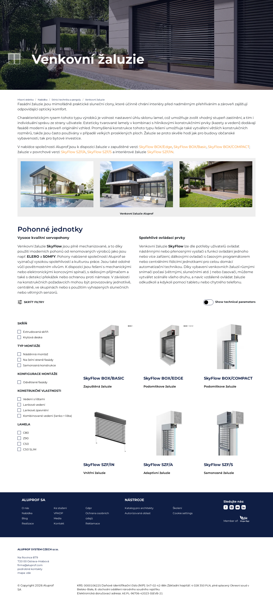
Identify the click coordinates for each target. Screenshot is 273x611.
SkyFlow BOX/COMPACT (228, 147)
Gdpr (89, 508)
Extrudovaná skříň (35, 331)
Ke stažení (60, 508)
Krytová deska (32, 337)
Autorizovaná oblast (138, 513)
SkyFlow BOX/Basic (190, 147)
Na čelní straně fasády (38, 359)
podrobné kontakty (29, 569)
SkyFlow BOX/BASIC (103, 378)
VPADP (58, 513)
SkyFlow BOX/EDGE (163, 378)
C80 (26, 432)
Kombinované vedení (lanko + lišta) (47, 415)
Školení (177, 508)
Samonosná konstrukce (39, 365)
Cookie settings (183, 513)
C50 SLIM (29, 449)
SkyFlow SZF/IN (160, 152)
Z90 (26, 438)
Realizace (28, 523)
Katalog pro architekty (139, 508)
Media (57, 518)
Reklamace (93, 523)
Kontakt (59, 523)
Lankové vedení (34, 404)
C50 (26, 443)
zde (28, 572)
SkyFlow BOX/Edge (155, 147)
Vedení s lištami (34, 399)
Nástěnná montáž (35, 354)
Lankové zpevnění (36, 410)
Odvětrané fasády (35, 382)
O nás (25, 508)
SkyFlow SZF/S (99, 152)
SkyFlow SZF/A (73, 152)
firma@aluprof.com (30, 565)
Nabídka (27, 513)
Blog (25, 518)
